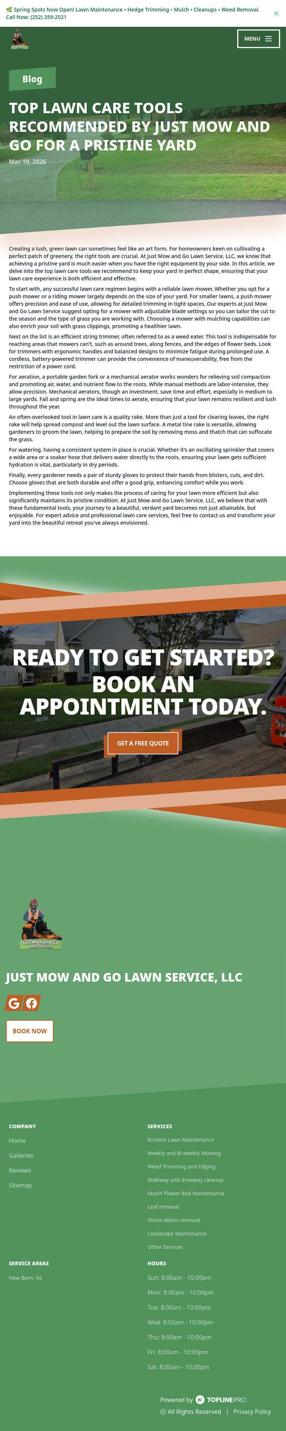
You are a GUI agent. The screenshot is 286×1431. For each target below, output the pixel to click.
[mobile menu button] (258, 39)
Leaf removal (163, 1206)
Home (17, 1140)
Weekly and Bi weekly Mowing (184, 1153)
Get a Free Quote (143, 743)
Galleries (21, 1155)
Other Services (165, 1246)
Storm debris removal (173, 1220)
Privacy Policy (252, 1412)
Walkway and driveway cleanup (185, 1179)
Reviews (20, 1170)
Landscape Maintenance (177, 1233)
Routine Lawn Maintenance (180, 1139)
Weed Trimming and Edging (181, 1166)
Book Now (30, 1031)
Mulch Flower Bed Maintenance (185, 1193)
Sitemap (20, 1185)
